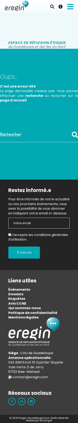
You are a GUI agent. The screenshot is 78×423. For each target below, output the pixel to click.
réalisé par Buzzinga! (39, 420)
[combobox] (36, 135)
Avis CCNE (17, 303)
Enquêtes (16, 298)
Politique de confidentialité (32, 312)
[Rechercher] (75, 137)
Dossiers (15, 294)
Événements (19, 289)
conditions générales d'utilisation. (38, 237)
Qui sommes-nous (24, 308)
